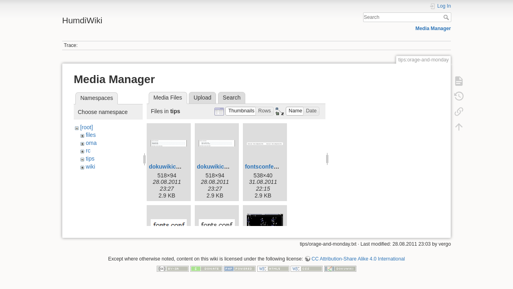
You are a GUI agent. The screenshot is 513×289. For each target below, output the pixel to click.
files (91, 135)
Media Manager (433, 28)
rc (88, 150)
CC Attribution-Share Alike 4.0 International (358, 255)
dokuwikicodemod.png (227, 166)
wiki (90, 166)
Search (447, 17)
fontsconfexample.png (275, 166)
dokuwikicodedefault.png (182, 166)
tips (90, 158)
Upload (202, 97)
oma (91, 143)
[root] (86, 127)
